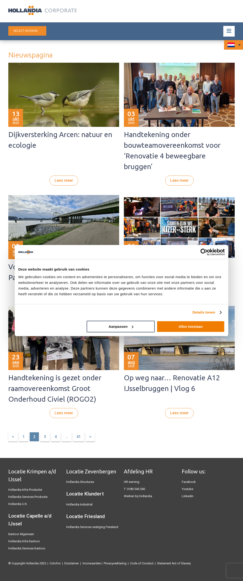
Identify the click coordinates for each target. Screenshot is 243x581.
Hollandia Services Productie (27, 497)
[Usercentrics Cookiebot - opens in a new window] (204, 252)
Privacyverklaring (115, 563)
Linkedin (187, 496)
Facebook (189, 482)
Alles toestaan (191, 326)
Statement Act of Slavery (174, 563)
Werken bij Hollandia (138, 496)
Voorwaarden (91, 563)
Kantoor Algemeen (21, 534)
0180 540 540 (136, 489)
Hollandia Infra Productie (25, 489)
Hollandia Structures (80, 482)
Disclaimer (71, 563)
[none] (233, 45)
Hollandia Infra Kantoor (24, 541)
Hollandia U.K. (18, 504)
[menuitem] (233, 45)
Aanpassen (121, 326)
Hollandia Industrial (79, 504)
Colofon (55, 563)
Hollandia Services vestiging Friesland (92, 527)
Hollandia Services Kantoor (26, 548)
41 (78, 436)
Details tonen (203, 312)
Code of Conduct (142, 563)
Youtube (187, 489)
